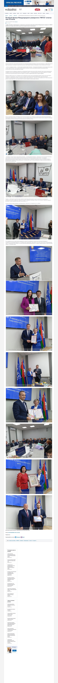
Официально (6, 13)
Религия (28, 13)
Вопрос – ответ (40, 13)
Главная (6, 15)
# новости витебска (12, 540)
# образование (26, 540)
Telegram (17, 537)
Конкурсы (44, 13)
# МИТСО (17, 540)
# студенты (34, 540)
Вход (49, 8)
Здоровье (32, 13)
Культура (18, 13)
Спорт (21, 13)
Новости (10, 15)
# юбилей (21, 540)
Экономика (14, 13)
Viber (22, 537)
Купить (14, 650)
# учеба (30, 540)
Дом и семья (35, 13)
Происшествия (24, 13)
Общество (11, 13)
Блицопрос (47, 13)
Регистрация (51, 8)
